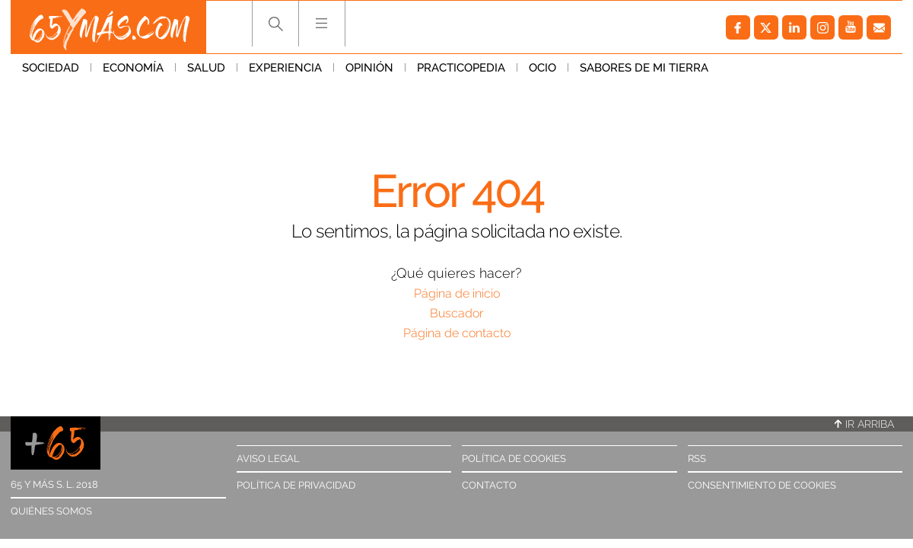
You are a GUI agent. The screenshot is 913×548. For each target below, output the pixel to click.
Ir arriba (864, 424)
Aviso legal (268, 458)
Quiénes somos (51, 511)
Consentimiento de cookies (762, 485)
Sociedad (50, 68)
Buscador (456, 313)
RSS (697, 458)
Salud (206, 68)
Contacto (489, 485)
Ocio (542, 68)
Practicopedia (461, 68)
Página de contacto (457, 333)
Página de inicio (457, 293)
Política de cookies (514, 458)
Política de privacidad (296, 485)
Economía (133, 68)
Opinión (369, 68)
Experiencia (285, 68)
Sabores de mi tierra (644, 68)
